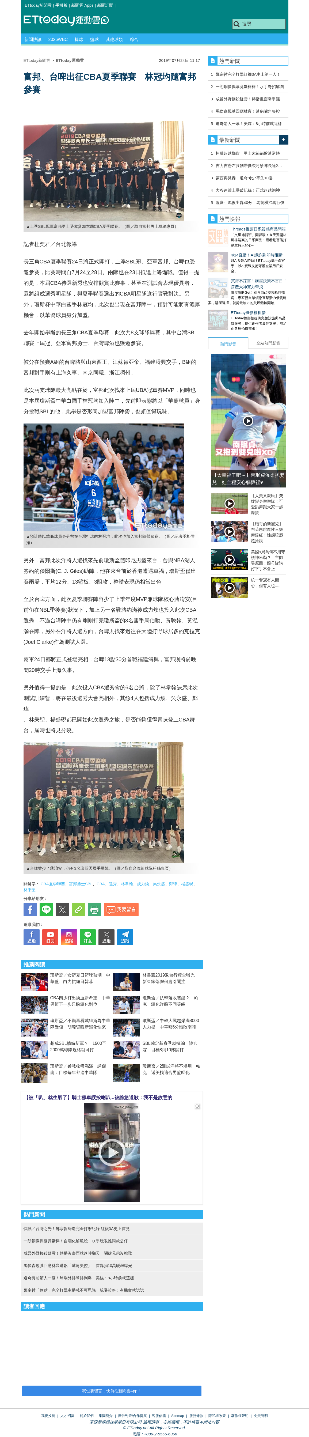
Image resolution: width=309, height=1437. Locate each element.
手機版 (61, 5)
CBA (101, 884)
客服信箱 (159, 1416)
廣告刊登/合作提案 (132, 1416)
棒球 (79, 39)
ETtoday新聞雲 (38, 5)
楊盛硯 (187, 884)
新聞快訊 (32, 39)
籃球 (94, 39)
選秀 (113, 884)
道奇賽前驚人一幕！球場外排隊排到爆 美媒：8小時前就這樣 (79, 1278)
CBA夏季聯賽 (53, 884)
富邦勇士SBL (81, 884)
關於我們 (87, 1416)
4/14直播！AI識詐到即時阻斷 (234, 249)
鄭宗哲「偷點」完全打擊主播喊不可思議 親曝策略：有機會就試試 (84, 1290)
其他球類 (114, 39)
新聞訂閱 (105, 5)
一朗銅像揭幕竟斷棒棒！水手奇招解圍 (250, 86)
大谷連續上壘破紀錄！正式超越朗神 (248, 190)
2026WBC (58, 39)
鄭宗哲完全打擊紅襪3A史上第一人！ (248, 74)
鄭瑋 (173, 884)
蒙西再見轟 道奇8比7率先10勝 (244, 178)
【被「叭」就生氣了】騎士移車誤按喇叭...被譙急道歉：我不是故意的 (98, 1097)
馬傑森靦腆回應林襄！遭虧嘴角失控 (248, 111)
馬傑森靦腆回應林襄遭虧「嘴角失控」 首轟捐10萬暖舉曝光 (78, 1265)
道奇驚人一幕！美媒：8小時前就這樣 (249, 123)
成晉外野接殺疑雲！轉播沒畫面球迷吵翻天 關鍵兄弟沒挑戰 (78, 1253)
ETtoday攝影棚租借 (225, 302)
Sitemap (177, 1416)
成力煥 (143, 884)
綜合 (134, 39)
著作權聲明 (240, 1416)
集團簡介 (106, 1416)
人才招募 (67, 1416)
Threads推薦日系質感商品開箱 (235, 229)
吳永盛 (159, 884)
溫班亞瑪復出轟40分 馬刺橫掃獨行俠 (250, 202)
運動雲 (70, 21)
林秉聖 (30, 889)
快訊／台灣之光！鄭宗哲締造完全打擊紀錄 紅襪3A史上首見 (77, 1228)
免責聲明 (261, 1416)
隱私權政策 (217, 1416)
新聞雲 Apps (82, 5)
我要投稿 (48, 1416)
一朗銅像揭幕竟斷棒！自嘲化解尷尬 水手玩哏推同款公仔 (76, 1241)
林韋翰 (127, 884)
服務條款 (196, 1416)
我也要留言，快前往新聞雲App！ (112, 1391)
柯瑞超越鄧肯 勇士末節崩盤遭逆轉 (248, 153)
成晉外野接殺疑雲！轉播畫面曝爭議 (248, 99)
